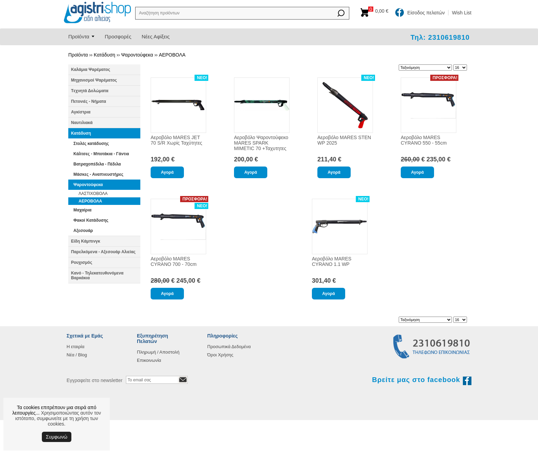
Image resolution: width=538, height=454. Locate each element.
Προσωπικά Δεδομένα (229, 346)
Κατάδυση (104, 55)
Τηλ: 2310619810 (440, 37)
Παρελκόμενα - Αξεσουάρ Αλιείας (103, 251)
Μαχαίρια (82, 210)
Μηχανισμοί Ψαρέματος (94, 80)
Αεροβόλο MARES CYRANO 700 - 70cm (174, 261)
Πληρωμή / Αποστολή (158, 352)
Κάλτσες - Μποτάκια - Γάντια (101, 153)
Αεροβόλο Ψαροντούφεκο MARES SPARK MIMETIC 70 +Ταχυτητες (261, 143)
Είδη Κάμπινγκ (85, 241)
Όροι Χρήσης (220, 354)
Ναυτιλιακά (82, 122)
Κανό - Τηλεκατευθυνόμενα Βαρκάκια (97, 275)
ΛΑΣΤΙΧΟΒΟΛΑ (93, 193)
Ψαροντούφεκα (137, 55)
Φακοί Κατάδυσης (90, 220)
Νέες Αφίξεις (156, 36)
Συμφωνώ (56, 437)
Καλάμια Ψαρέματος (90, 69)
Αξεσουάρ (83, 230)
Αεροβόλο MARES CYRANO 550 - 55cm (424, 140)
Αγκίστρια (81, 112)
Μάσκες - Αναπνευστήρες (98, 174)
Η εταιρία (75, 346)
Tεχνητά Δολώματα (89, 90)
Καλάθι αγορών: (380, 11)
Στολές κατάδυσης (91, 143)
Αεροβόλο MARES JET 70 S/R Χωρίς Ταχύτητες (176, 140)
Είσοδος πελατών (426, 12)
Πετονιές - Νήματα (88, 101)
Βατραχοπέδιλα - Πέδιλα (97, 164)
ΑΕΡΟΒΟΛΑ (172, 55)
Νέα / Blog (77, 354)
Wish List (461, 12)
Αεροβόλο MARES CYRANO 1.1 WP (331, 261)
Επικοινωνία (149, 360)
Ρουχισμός (81, 262)
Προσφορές (118, 36)
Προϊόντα (78, 36)
